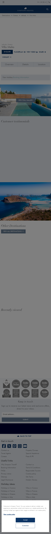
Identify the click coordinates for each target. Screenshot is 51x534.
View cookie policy (9, 514)
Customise (25, 525)
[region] (25, 516)
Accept (25, 520)
